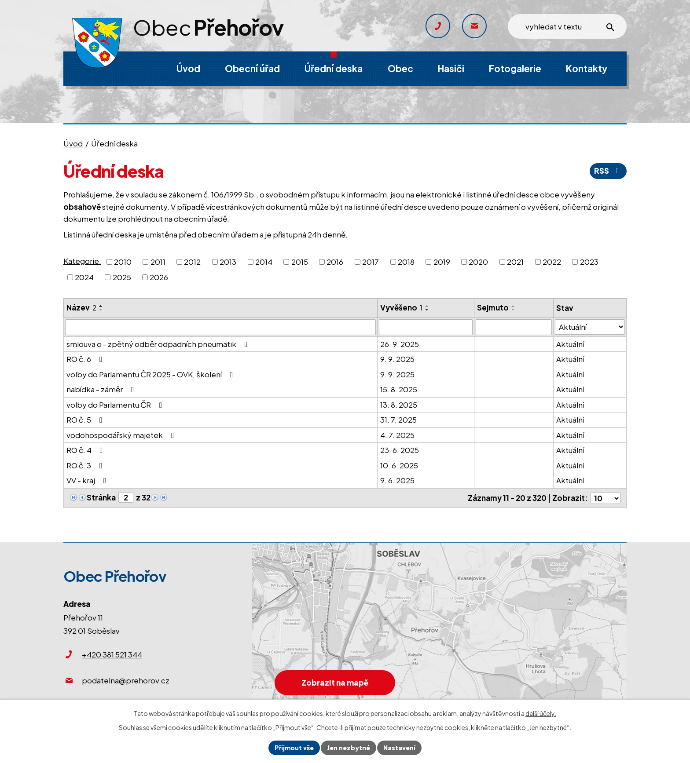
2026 (159, 277)
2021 (515, 261)
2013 (228, 261)
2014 (263, 261)
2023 (589, 261)
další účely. (540, 713)
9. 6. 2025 (397, 480)
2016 (335, 261)
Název (81, 307)
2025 (122, 277)
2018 (406, 261)
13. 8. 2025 (398, 404)
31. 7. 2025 (398, 419)
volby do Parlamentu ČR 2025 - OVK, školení (151, 374)
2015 (299, 261)
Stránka (101, 497)
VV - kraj (88, 480)
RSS (608, 170)
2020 (478, 261)
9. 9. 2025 (397, 359)
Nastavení (399, 748)
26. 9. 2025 (399, 344)
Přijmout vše (294, 748)
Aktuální (570, 344)
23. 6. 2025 (399, 450)
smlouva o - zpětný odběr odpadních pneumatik (158, 344)
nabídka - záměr (101, 389)
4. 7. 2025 (397, 435)
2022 (552, 261)
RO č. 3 (86, 465)
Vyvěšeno (401, 307)
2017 (370, 261)
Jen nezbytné (348, 748)
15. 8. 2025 (398, 389)
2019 (441, 261)
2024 (84, 277)
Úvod (73, 143)
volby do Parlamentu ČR (115, 404)
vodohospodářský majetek (121, 435)
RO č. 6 (86, 359)
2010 (123, 261)
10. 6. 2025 (399, 465)
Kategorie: (82, 261)
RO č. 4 (86, 450)
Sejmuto (493, 307)
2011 (157, 261)
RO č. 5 (86, 419)
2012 (192, 261)
